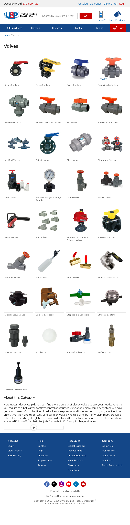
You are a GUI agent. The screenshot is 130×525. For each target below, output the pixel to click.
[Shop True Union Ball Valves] (111, 110)
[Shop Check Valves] (80, 148)
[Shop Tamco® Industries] (100, 15)
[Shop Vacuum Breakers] (18, 343)
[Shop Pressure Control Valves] (18, 381)
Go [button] (85, 15)
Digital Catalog (76, 451)
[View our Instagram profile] (61, 489)
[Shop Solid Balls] (49, 343)
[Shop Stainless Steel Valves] (111, 267)
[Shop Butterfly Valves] (49, 148)
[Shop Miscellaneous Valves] (18, 305)
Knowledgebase (77, 460)
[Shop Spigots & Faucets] (49, 305)
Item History (14, 460)
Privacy (54, 496)
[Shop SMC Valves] (49, 226)
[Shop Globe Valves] (80, 186)
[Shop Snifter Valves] (111, 343)
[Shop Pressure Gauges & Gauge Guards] (49, 187)
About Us (107, 451)
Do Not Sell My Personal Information (65, 501)
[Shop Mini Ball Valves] (18, 148)
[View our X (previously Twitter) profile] (54, 489)
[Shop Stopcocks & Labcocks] (80, 305)
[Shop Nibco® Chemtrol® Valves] (49, 110)
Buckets (57, 28)
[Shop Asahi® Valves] (18, 72)
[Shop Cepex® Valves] (80, 72)
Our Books (108, 465)
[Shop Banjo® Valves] (49, 72)
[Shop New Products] (116, 15)
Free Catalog (75, 455)
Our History (108, 460)
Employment (45, 465)
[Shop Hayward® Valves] (18, 110)
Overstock (73, 475)
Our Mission (108, 455)
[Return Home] (24, 16)
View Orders (15, 455)
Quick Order (110, 3)
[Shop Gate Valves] (18, 186)
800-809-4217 (31, 3)
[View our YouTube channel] (68, 489)
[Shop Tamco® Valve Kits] (80, 343)
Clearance (96, 3)
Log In (122, 3)
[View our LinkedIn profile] (76, 489)
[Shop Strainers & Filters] (111, 305)
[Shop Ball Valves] (80, 110)
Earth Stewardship (112, 470)
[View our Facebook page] (47, 489)
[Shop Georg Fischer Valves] (111, 72)
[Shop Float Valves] (49, 267)
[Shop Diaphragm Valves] (111, 148)
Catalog (83, 3)
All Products (14, 28)
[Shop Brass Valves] (80, 267)
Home (7, 35)
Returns (42, 470)
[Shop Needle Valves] (111, 186)
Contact (42, 451)
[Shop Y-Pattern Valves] (18, 267)
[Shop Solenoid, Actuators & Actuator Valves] (80, 227)
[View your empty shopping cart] (118, 28)
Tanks (78, 28)
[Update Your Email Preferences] (83, 489)
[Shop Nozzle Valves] (18, 226)
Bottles (35, 28)
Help (40, 455)
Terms (62, 496)
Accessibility (73, 496)
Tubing (99, 28)
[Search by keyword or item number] (62, 16)
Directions (43, 460)
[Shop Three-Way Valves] (111, 226)
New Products (76, 465)
